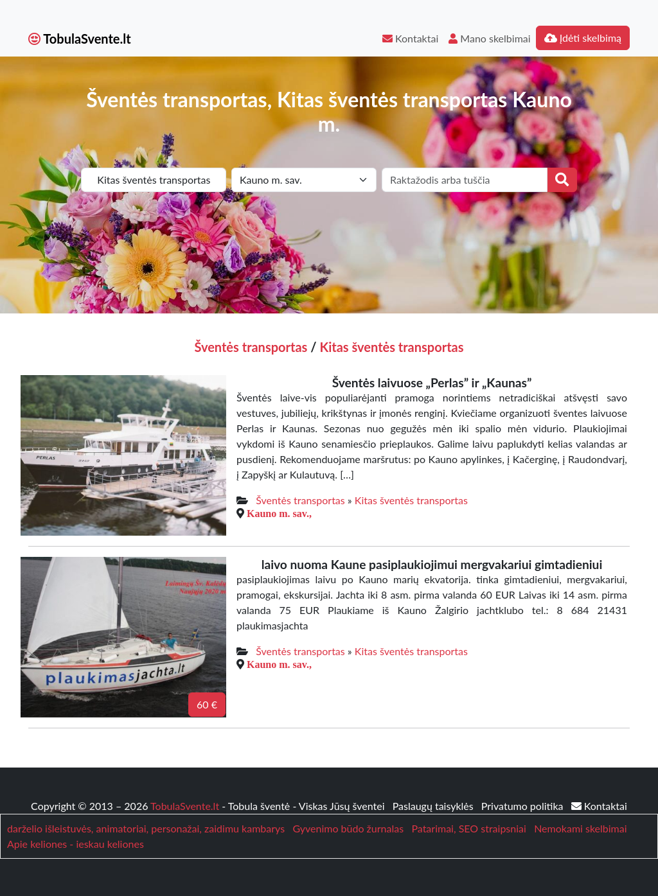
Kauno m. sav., (279, 513)
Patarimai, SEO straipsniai (468, 828)
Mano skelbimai (489, 38)
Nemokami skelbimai (580, 828)
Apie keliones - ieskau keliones (75, 844)
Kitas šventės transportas (391, 347)
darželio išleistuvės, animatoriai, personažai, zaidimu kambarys (146, 828)
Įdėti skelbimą (582, 37)
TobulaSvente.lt (79, 38)
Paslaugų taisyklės (434, 806)
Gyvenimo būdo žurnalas (348, 828)
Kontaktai (410, 38)
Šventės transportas (250, 347)
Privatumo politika (523, 806)
